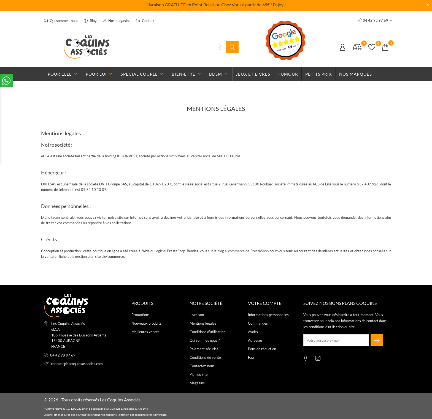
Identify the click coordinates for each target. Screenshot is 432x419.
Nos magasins (116, 20)
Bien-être (187, 74)
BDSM (219, 74)
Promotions (140, 315)
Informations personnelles (268, 315)
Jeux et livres (253, 74)
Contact (145, 20)
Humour (287, 74)
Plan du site (199, 374)
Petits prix (318, 74)
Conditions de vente (205, 357)
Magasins (197, 383)
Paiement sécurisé (204, 349)
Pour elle (63, 74)
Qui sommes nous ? (205, 340)
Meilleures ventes (145, 332)
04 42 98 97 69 (62, 355)
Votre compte (264, 303)
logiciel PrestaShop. (171, 251)
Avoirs (253, 332)
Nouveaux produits (146, 323)
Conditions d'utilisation (207, 332)
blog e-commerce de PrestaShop (242, 251)
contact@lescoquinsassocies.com (77, 364)
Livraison (197, 315)
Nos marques (355, 74)
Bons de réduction (262, 349)
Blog (90, 20)
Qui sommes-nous (61, 20)
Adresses (255, 340)
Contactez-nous (202, 366)
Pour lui (100, 74)
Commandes (258, 323)
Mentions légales (203, 323)
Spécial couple (142, 74)
